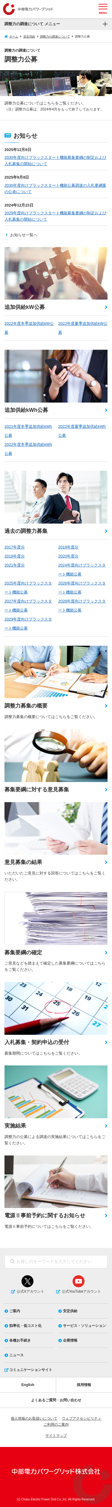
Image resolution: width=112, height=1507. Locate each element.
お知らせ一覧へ (23, 235)
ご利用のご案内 (56, 1424)
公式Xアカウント (30, 1291)
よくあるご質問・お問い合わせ (56, 1400)
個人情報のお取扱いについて (34, 1418)
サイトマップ (56, 1435)
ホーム (13, 36)
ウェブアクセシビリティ (81, 1418)
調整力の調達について (55, 36)
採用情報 (84, 1385)
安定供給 (29, 36)
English (28, 1385)
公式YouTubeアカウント (81, 1291)
